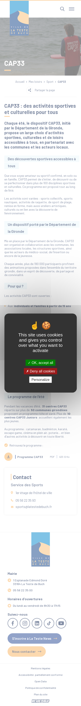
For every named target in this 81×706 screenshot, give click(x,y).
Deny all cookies (40, 371)
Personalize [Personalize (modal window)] (41, 380)
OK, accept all (40, 362)
